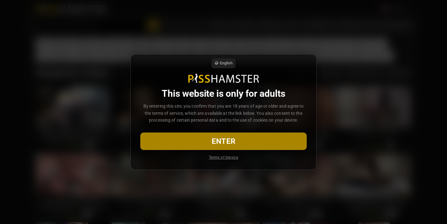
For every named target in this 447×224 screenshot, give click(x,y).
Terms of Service (223, 157)
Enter (224, 141)
